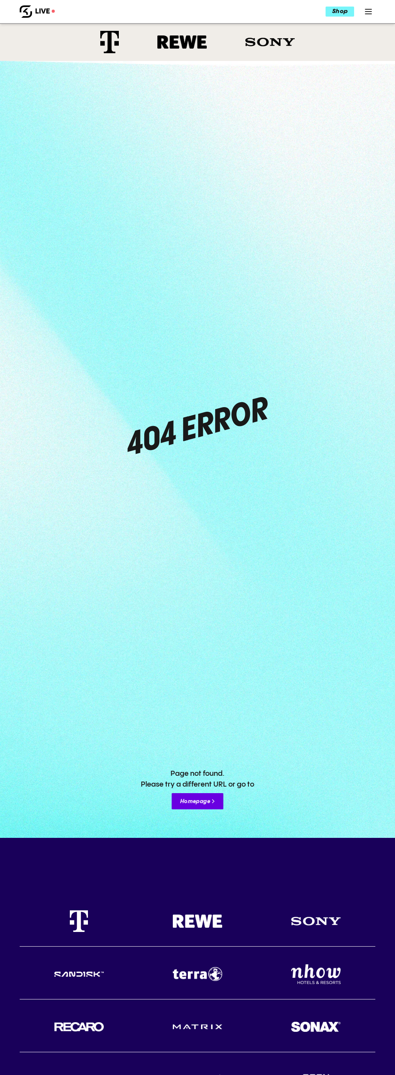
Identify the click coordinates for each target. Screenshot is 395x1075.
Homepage (195, 801)
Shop (340, 11)
